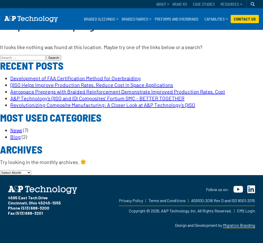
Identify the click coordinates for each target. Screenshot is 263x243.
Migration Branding (239, 225)
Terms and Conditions (167, 200)
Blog (15, 137)
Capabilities (214, 18)
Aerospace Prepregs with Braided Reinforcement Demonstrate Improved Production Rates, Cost (117, 91)
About (161, 4)
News (16, 130)
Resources (230, 4)
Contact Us (245, 18)
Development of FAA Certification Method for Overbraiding (75, 78)
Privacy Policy (131, 200)
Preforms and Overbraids (177, 18)
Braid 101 (180, 4)
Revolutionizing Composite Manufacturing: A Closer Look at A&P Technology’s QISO (102, 105)
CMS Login (246, 210)
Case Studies (204, 4)
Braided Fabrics (135, 18)
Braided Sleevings (99, 18)
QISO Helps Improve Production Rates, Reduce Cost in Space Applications (91, 85)
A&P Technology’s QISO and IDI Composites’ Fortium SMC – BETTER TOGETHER (97, 98)
